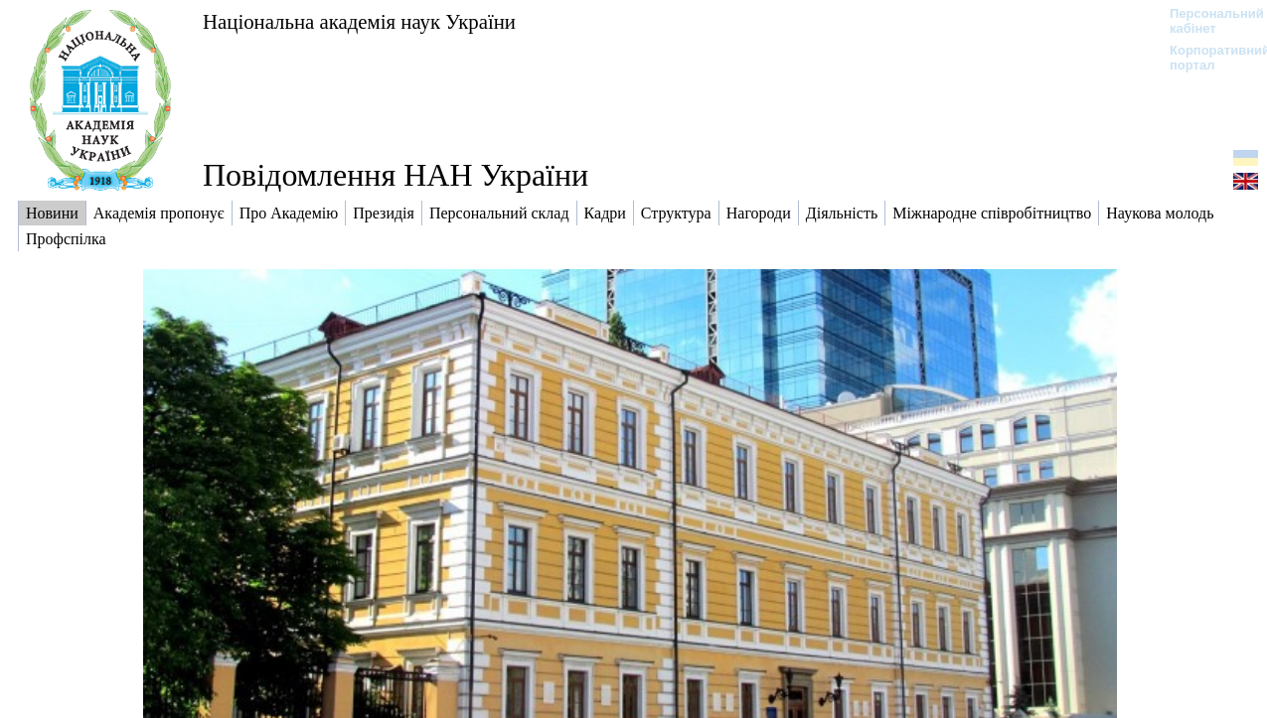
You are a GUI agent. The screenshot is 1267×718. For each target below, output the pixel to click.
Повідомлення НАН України (395, 175)
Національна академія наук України (359, 21)
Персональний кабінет (1207, 21)
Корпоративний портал (1207, 57)
